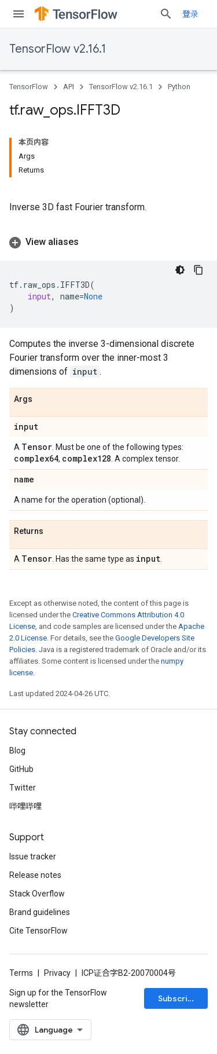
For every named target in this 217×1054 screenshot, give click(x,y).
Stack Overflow (37, 893)
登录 (190, 14)
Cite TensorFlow (38, 930)
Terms (21, 973)
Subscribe (178, 998)
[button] (108, 242)
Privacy (57, 973)
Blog (17, 750)
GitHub (21, 769)
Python (179, 86)
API (68, 86)
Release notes (35, 875)
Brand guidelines (39, 912)
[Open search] (166, 14)
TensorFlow (28, 86)
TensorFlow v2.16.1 (57, 49)
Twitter (22, 787)
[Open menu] (18, 14)
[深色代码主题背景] (180, 270)
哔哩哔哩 (25, 806)
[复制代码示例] (198, 270)
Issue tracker (32, 856)
